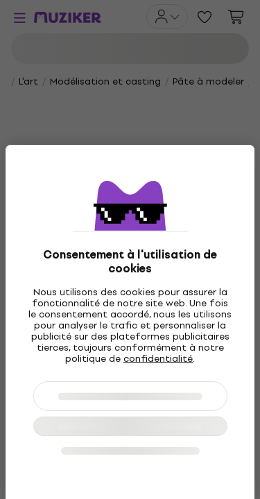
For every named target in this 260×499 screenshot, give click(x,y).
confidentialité (158, 358)
